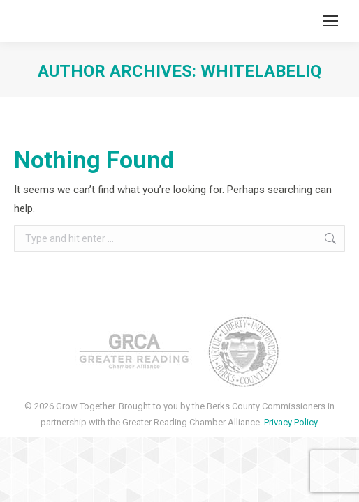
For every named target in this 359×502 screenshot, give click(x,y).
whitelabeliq (260, 71)
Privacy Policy (290, 422)
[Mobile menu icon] (330, 21)
